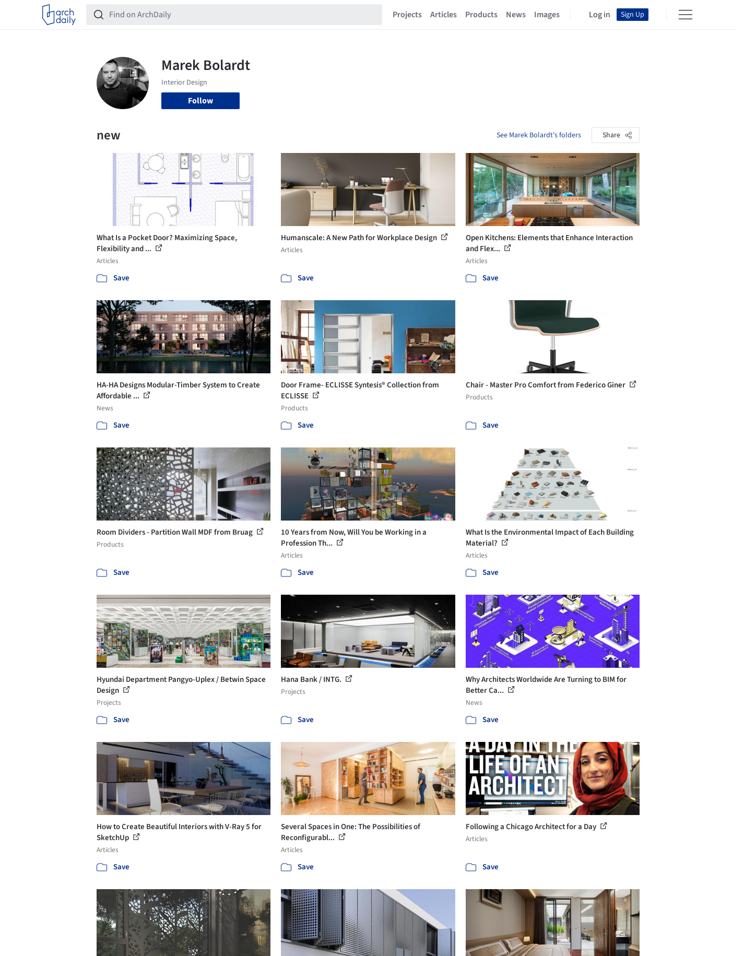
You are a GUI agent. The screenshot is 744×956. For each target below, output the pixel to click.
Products (481, 14)
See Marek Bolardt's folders (539, 135)
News (516, 14)
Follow (200, 101)
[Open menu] (685, 14)
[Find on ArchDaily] (242, 14)
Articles (443, 14)
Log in (599, 14)
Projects (407, 14)
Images (547, 14)
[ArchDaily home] (59, 14)
